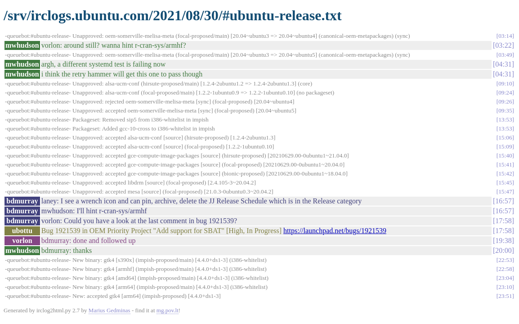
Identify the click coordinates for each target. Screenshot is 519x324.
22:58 (505, 269)
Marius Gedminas (109, 310)
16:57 (503, 201)
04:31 (503, 64)
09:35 (505, 110)
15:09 (505, 146)
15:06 (505, 137)
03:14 (505, 35)
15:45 (505, 182)
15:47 (505, 191)
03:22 (503, 45)
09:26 (505, 101)
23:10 (505, 287)
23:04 (505, 277)
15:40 (505, 155)
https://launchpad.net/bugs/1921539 (334, 230)
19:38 (503, 240)
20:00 (503, 250)
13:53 (505, 119)
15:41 (505, 164)
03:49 (505, 54)
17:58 (503, 221)
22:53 (505, 259)
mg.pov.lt (168, 310)
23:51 (505, 295)
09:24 (505, 92)
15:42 (505, 173)
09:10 (505, 83)
